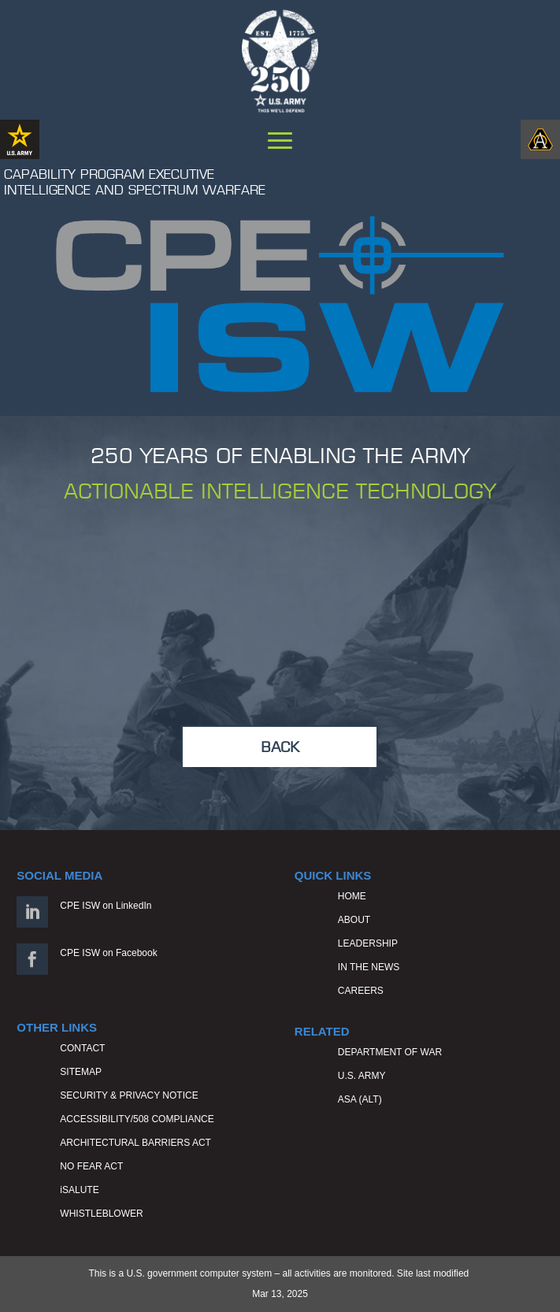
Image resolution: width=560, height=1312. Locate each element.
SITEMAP (81, 1071)
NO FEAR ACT (91, 1166)
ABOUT (354, 919)
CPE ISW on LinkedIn (105, 905)
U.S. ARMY (362, 1075)
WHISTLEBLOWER (101, 1213)
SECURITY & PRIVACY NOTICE (129, 1095)
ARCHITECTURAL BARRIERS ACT (135, 1142)
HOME (352, 896)
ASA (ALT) (360, 1099)
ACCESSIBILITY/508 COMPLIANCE (136, 1119)
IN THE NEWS (368, 967)
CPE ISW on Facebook (108, 952)
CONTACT (82, 1048)
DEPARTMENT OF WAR (390, 1052)
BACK (280, 746)
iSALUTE (79, 1189)
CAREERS (361, 990)
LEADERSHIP (368, 943)
